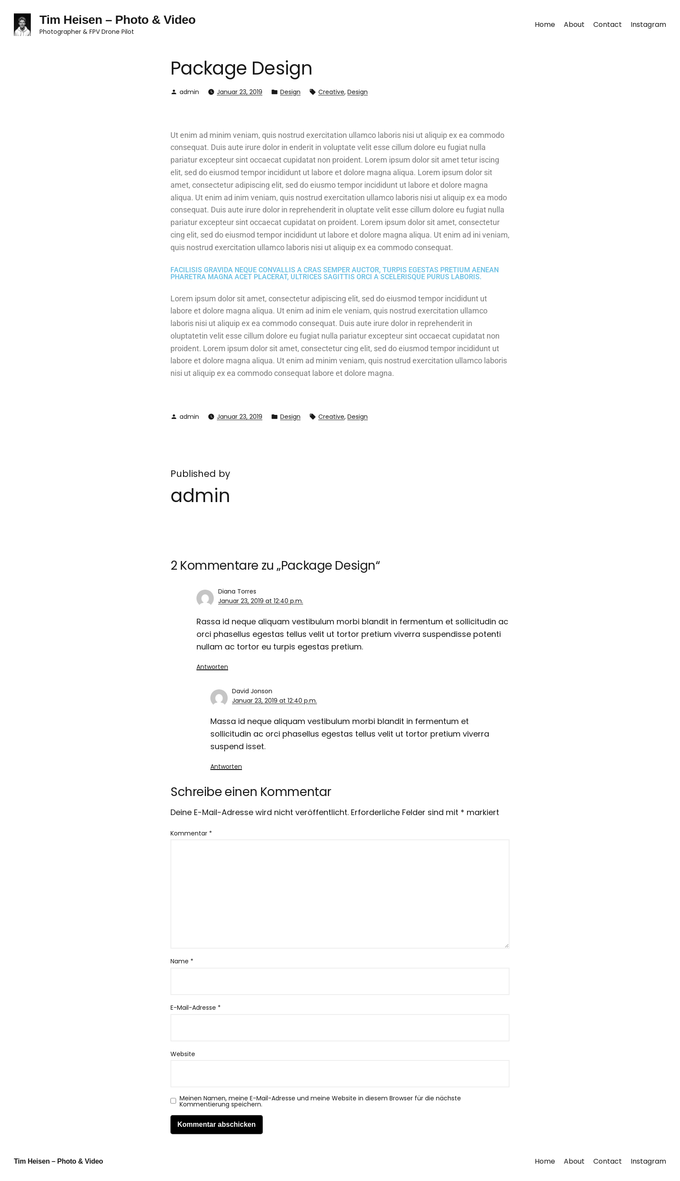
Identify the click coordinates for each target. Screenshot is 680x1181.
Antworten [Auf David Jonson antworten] (226, 766)
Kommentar (191, 833)
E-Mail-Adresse (195, 1007)
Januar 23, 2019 (239, 92)
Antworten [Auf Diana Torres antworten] (212, 666)
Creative (331, 92)
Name (181, 961)
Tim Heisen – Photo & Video (117, 19)
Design (290, 92)
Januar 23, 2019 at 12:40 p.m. (260, 601)
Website (182, 1054)
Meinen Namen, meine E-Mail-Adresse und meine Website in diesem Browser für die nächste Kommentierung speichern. (320, 1101)
